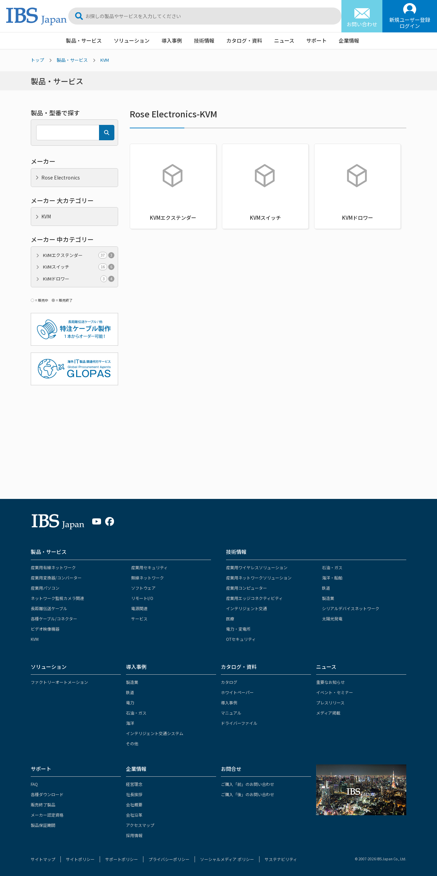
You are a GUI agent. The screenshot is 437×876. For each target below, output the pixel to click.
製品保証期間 (43, 825)
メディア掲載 (328, 713)
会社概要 (134, 804)
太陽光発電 (332, 618)
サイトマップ (43, 859)
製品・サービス (84, 40)
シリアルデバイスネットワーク (350, 608)
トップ (37, 60)
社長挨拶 (134, 794)
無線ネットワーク (147, 577)
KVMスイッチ (78, 266)
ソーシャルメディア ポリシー (227, 859)
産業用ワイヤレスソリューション (256, 567)
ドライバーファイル (239, 723)
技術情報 (204, 40)
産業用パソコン (45, 588)
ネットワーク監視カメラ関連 (57, 598)
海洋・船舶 (332, 577)
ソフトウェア (143, 588)
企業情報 (349, 40)
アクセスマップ (140, 825)
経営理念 (134, 784)
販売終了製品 (43, 804)
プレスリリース (330, 702)
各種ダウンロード (47, 794)
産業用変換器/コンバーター (56, 577)
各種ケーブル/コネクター (54, 618)
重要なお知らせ (330, 682)
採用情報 (134, 835)
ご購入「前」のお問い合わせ (247, 784)
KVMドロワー (78, 278)
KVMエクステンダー (78, 255)
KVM (104, 60)
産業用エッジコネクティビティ (254, 598)
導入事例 (171, 40)
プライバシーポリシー (169, 859)
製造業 (328, 598)
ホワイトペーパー (237, 692)
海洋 (130, 723)
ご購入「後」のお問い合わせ (247, 794)
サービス (139, 618)
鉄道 (326, 588)
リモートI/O (142, 598)
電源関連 (139, 608)
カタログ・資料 (244, 40)
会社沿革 (134, 815)
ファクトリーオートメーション (59, 682)
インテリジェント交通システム (154, 733)
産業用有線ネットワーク (53, 567)
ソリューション (132, 40)
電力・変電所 (238, 629)
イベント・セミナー (334, 692)
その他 (132, 743)
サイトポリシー (80, 859)
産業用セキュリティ (149, 567)
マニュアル (231, 713)
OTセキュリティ (241, 639)
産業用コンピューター (246, 588)
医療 (230, 618)
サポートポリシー (121, 859)
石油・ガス (332, 567)
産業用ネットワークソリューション (259, 577)
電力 (130, 702)
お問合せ (231, 768)
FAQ (34, 784)
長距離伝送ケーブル (49, 608)
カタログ (229, 682)
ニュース (284, 40)
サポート (316, 40)
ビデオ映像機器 (45, 629)
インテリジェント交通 (246, 608)
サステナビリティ (281, 859)
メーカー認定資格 (47, 815)
